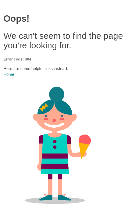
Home (8, 74)
